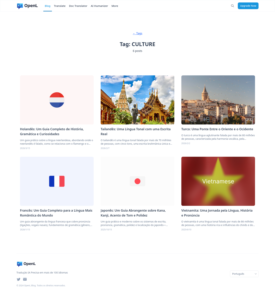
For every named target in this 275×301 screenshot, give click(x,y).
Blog (47, 6)
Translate (60, 6)
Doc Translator (78, 6)
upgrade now (248, 5)
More (115, 6)
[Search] (232, 6)
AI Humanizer (99, 6)
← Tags (137, 33)
